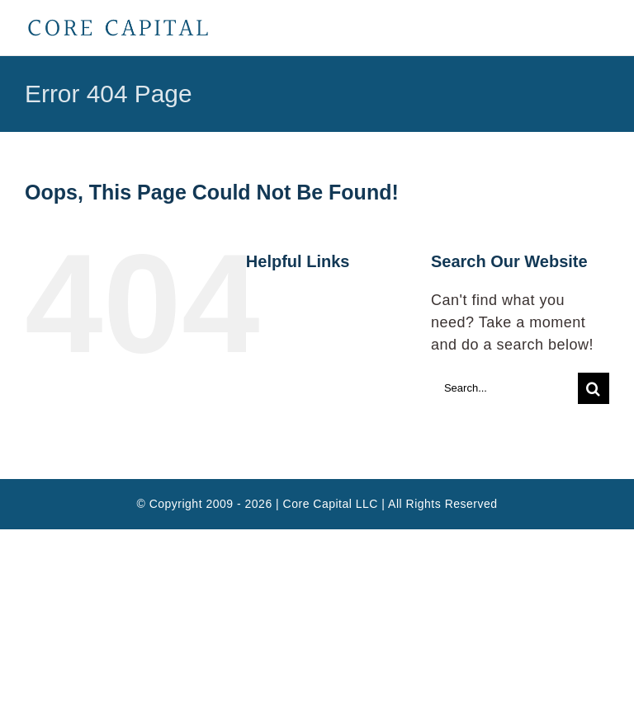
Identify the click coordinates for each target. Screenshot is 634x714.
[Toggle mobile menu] (601, 29)
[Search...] (504, 388)
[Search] (593, 388)
